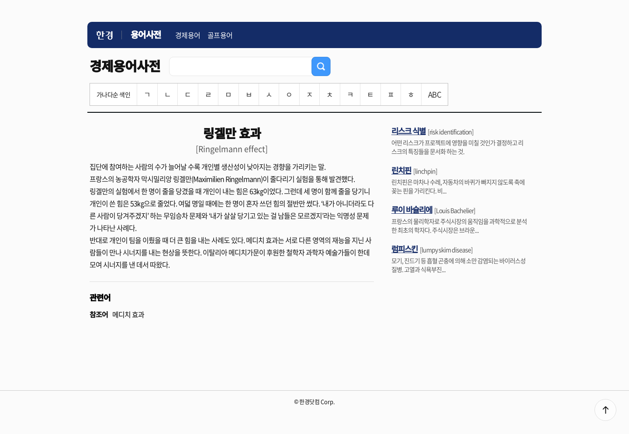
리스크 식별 (408, 130)
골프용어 (220, 35)
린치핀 (401, 170)
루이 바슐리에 (411, 209)
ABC (434, 94)
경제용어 (187, 35)
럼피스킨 (404, 248)
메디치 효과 (128, 314)
